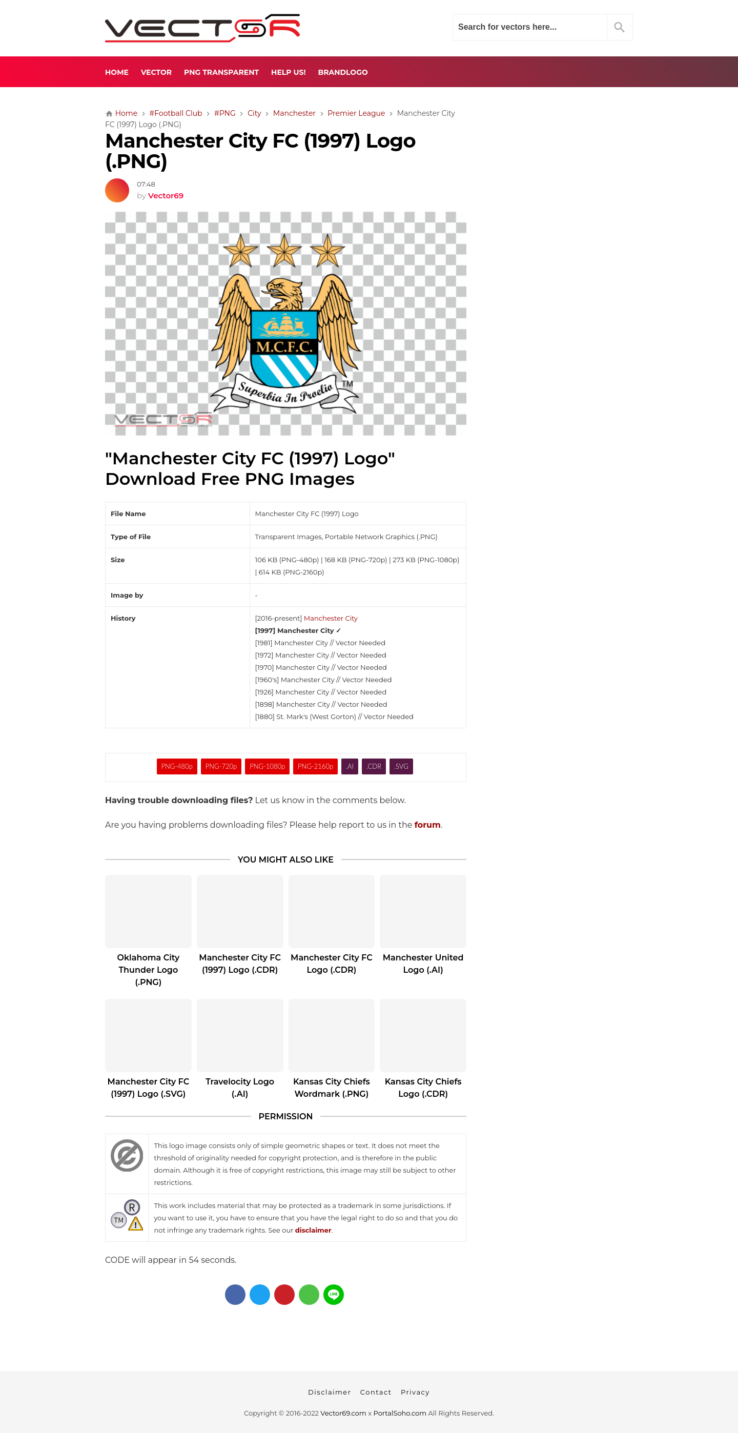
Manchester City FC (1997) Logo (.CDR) (240, 964)
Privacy (415, 1392)
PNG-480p (176, 766)
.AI (350, 766)
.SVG (401, 766)
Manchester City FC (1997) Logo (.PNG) (260, 151)
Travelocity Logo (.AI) (240, 1088)
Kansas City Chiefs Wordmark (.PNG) (331, 1088)
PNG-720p (221, 766)
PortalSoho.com (400, 1413)
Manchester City (331, 618)
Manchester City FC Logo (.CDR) (332, 964)
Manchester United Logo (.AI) (423, 964)
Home (117, 72)
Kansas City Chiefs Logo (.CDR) (423, 1088)
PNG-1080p (267, 766)
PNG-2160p (315, 766)
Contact (376, 1392)
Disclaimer (329, 1392)
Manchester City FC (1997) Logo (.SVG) (149, 1088)
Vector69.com (343, 1413)
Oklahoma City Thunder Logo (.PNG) (148, 970)
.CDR (373, 766)
